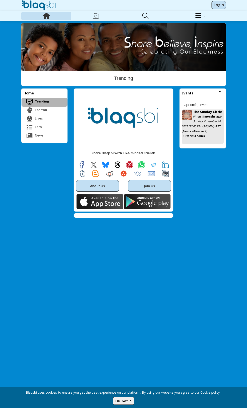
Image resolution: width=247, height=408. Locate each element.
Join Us (149, 186)
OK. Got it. (123, 401)
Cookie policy (210, 392)
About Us (97, 186)
